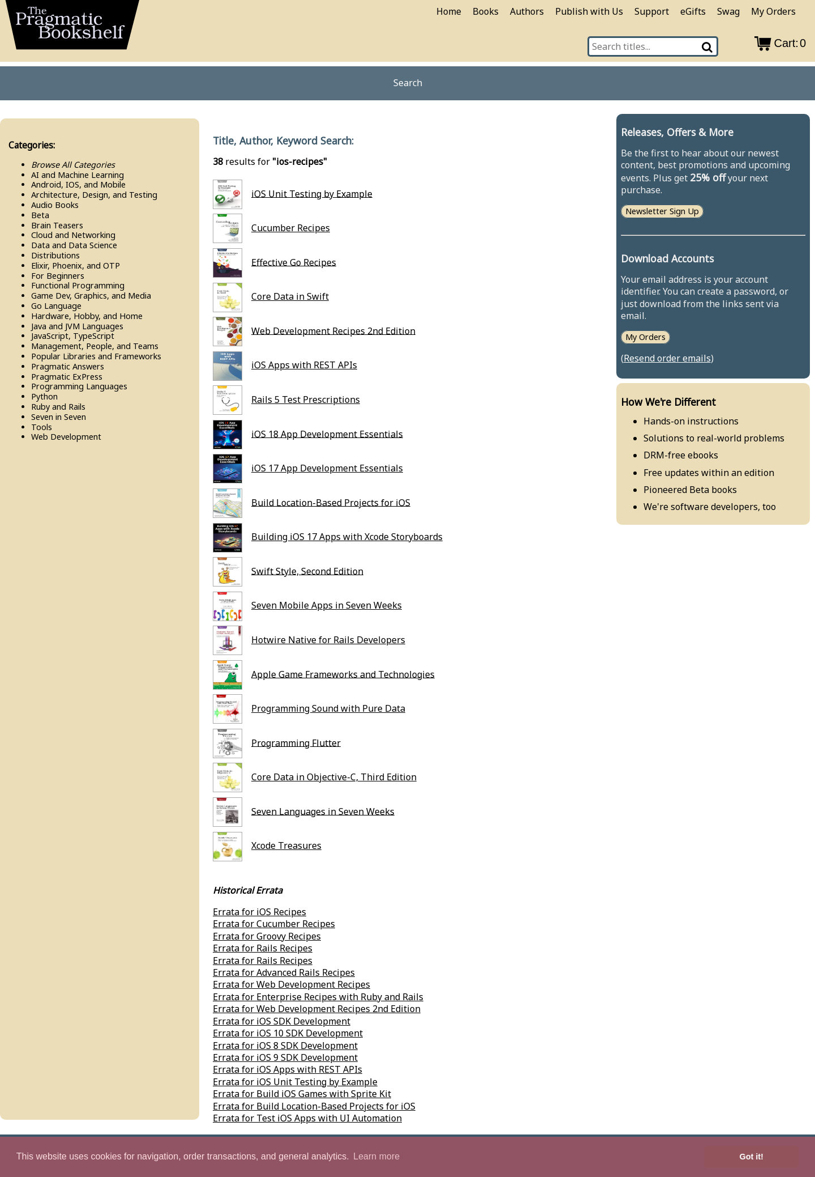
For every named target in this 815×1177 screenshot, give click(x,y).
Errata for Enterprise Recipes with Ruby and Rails (318, 997)
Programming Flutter (296, 742)
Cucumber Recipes (290, 228)
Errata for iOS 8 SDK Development (285, 1045)
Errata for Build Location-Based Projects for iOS (314, 1106)
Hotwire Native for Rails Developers (328, 640)
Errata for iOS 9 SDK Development (285, 1057)
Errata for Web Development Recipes (291, 984)
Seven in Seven (58, 416)
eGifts (693, 11)
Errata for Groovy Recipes (267, 936)
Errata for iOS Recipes (259, 912)
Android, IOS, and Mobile (78, 184)
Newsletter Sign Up (662, 211)
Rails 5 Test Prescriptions (305, 399)
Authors (527, 11)
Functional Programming (78, 285)
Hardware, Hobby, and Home (87, 316)
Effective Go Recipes (293, 262)
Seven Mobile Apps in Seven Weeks (326, 605)
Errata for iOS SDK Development (281, 1021)
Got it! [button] (751, 1156)
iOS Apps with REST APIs (304, 365)
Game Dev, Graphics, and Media (91, 295)
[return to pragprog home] (72, 28)
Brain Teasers (57, 225)
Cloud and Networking (73, 235)
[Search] (708, 46)
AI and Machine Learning (77, 174)
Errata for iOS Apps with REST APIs (287, 1069)
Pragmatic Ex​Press (66, 376)
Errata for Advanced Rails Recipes (284, 972)
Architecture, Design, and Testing (94, 194)
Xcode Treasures (286, 845)
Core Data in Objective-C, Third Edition (334, 777)
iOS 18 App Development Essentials (327, 433)
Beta (40, 215)
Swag (728, 11)
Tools (41, 427)
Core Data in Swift (290, 296)
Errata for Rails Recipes (262, 948)
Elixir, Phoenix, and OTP (75, 265)
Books (486, 11)
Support (651, 11)
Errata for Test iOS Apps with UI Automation (307, 1118)
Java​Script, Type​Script (72, 335)
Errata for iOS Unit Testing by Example (295, 1082)
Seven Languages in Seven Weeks (322, 811)
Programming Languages (79, 386)
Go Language (56, 305)
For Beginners (57, 275)
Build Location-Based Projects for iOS (330, 502)
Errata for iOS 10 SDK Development (288, 1033)
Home (448, 11)
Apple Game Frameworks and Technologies (343, 674)
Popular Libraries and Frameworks (96, 356)
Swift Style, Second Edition (307, 570)
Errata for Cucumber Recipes (274, 923)
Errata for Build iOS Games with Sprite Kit (302, 1093)
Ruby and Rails (58, 406)
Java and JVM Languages (77, 326)
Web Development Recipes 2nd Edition (333, 330)
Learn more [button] (376, 1156)
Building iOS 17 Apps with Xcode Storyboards (347, 536)
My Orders (773, 11)
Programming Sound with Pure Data (328, 708)
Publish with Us (589, 11)
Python (44, 396)
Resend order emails (667, 358)
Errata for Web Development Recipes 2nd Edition (317, 1008)
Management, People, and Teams (94, 346)
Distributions (55, 255)
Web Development (66, 436)
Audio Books (55, 204)
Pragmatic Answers (67, 366)
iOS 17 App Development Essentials (327, 468)
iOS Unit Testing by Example (311, 193)
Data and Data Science (74, 245)
